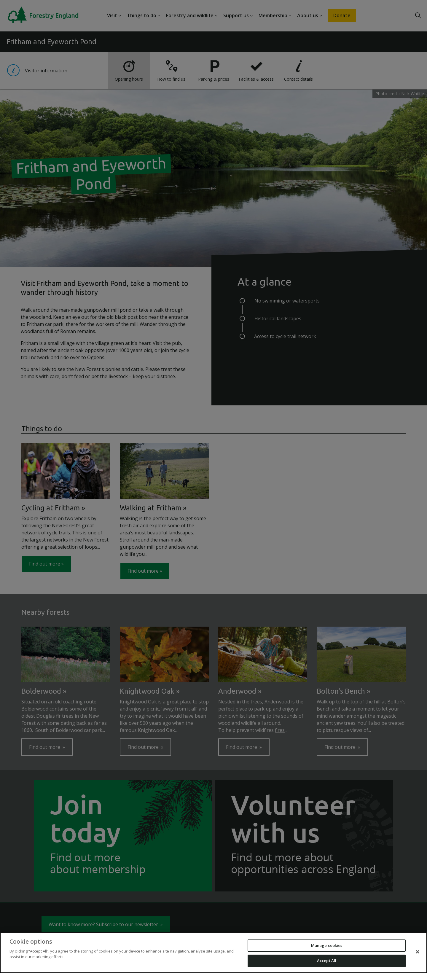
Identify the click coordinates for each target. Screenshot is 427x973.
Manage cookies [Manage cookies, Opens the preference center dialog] (326, 945)
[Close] (417, 951)
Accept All (326, 960)
